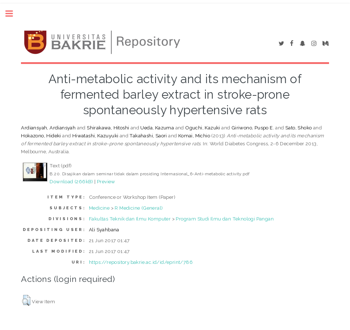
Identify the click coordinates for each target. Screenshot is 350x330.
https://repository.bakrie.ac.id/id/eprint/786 (141, 262)
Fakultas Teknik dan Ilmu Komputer (130, 219)
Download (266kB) (71, 181)
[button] (26, 300)
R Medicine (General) (139, 208)
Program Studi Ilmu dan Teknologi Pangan (225, 219)
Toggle (13, 13)
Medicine (99, 208)
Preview (106, 181)
